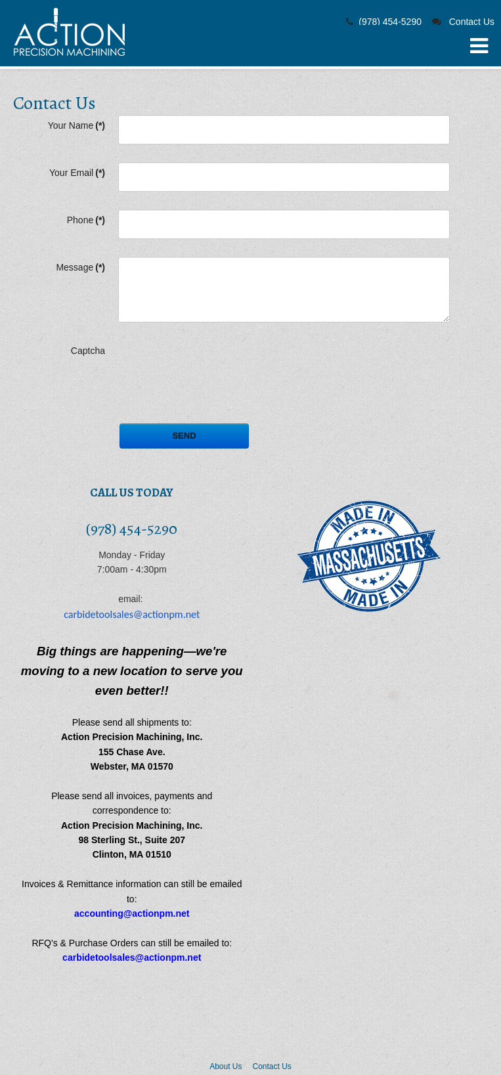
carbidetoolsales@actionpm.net (132, 614)
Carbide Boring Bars (69, 32)
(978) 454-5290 (390, 21)
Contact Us (471, 21)
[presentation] (218, 365)
